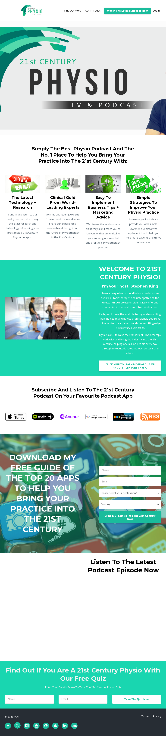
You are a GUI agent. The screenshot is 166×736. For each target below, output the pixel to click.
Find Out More (72, 10)
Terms (145, 716)
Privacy (157, 716)
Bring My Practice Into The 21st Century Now (130, 517)
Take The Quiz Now (136, 699)
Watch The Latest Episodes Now (127, 10)
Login (156, 10)
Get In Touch (92, 10)
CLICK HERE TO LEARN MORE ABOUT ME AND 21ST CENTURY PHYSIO (130, 366)
